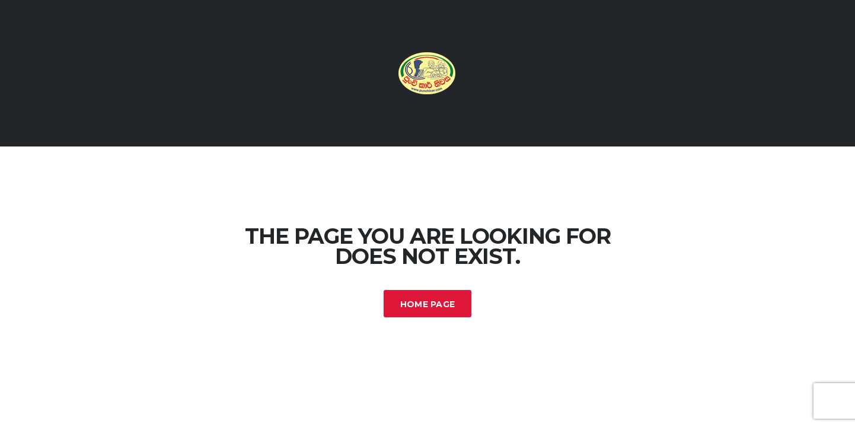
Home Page (427, 304)
